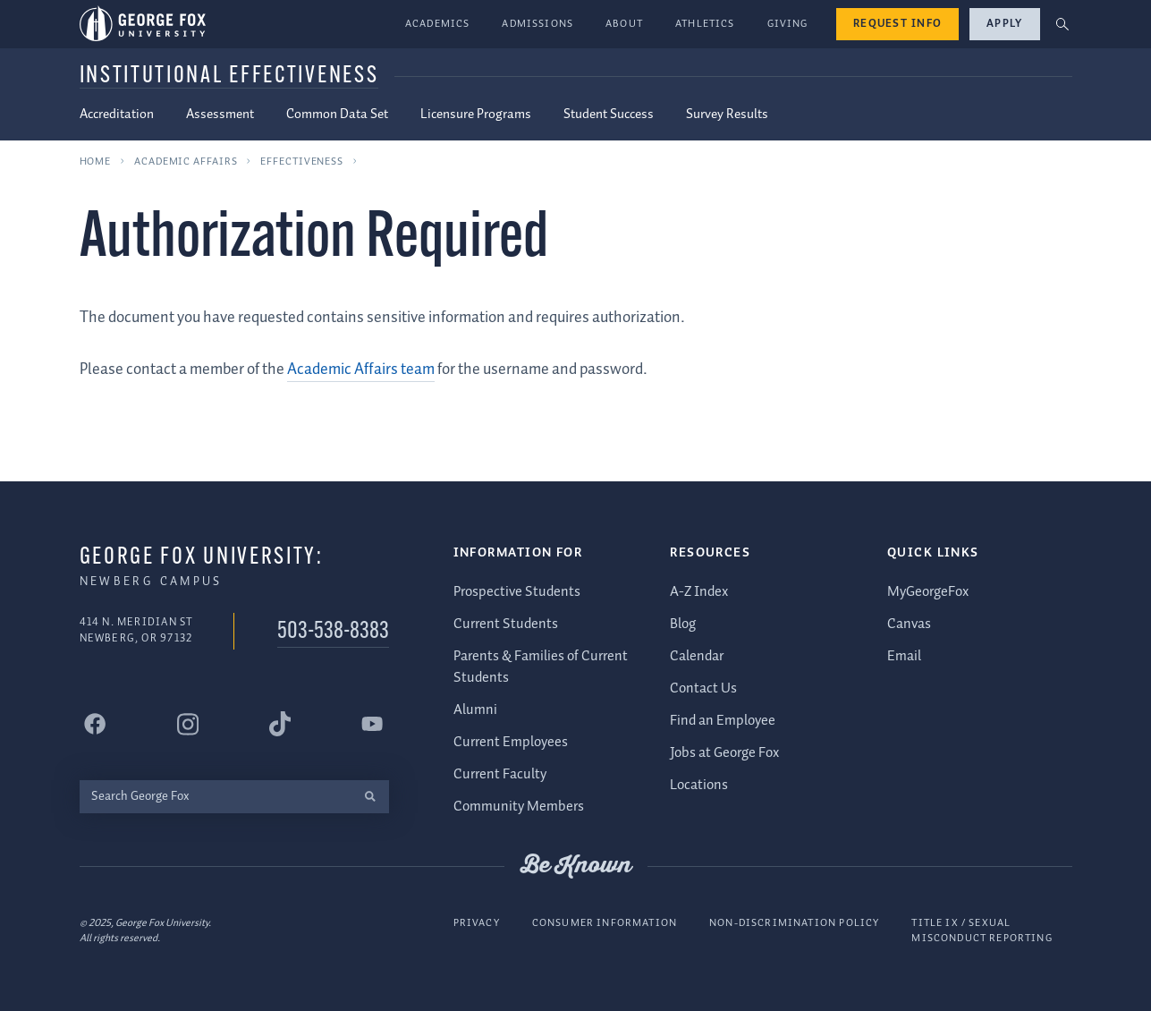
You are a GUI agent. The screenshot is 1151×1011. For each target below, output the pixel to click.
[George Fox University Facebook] (96, 724)
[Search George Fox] (216, 796)
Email (904, 656)
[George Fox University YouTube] (372, 723)
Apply (1004, 23)
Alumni (475, 710)
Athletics (705, 23)
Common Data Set (337, 114)
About (624, 23)
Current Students (505, 624)
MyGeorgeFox (928, 592)
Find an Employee (722, 720)
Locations (699, 785)
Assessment (220, 114)
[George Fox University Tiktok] (280, 724)
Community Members (518, 806)
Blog (683, 624)
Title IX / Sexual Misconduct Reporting (981, 930)
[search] (370, 796)
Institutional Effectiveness (229, 76)
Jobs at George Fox (724, 753)
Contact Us (703, 688)
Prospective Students (516, 592)
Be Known (575, 866)
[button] (1062, 24)
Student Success (608, 114)
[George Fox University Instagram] (188, 724)
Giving (787, 23)
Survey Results (727, 114)
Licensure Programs (475, 114)
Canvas (909, 624)
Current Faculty (499, 774)
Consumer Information (604, 922)
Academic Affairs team (361, 369)
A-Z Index (699, 592)
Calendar (697, 656)
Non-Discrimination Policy (794, 922)
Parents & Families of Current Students (540, 667)
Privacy (476, 922)
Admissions (537, 23)
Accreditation (117, 114)
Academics (437, 23)
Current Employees (510, 742)
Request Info (897, 23)
